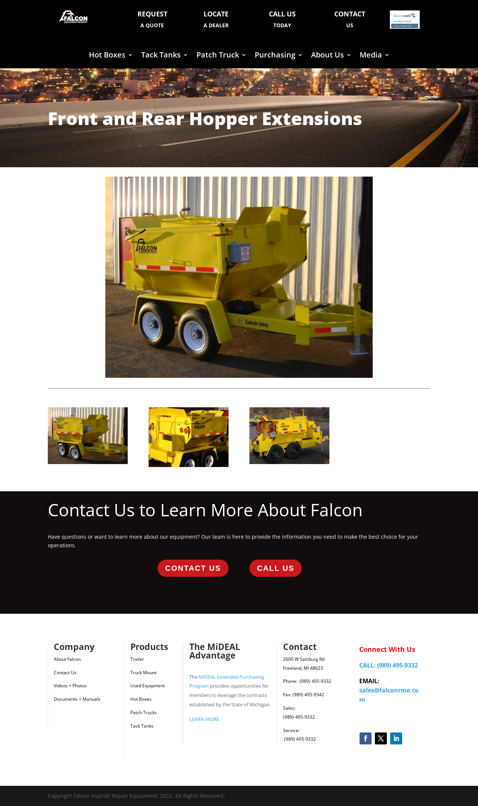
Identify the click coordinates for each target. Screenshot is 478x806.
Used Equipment (147, 685)
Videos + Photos (70, 685)
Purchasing (275, 56)
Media (371, 56)
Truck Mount (143, 672)
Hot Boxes (107, 56)
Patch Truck (217, 56)
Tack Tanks (161, 56)
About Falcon (67, 659)
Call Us (275, 568)
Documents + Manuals (77, 699)
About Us (327, 56)
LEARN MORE (204, 719)
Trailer (137, 659)
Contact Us (193, 568)
